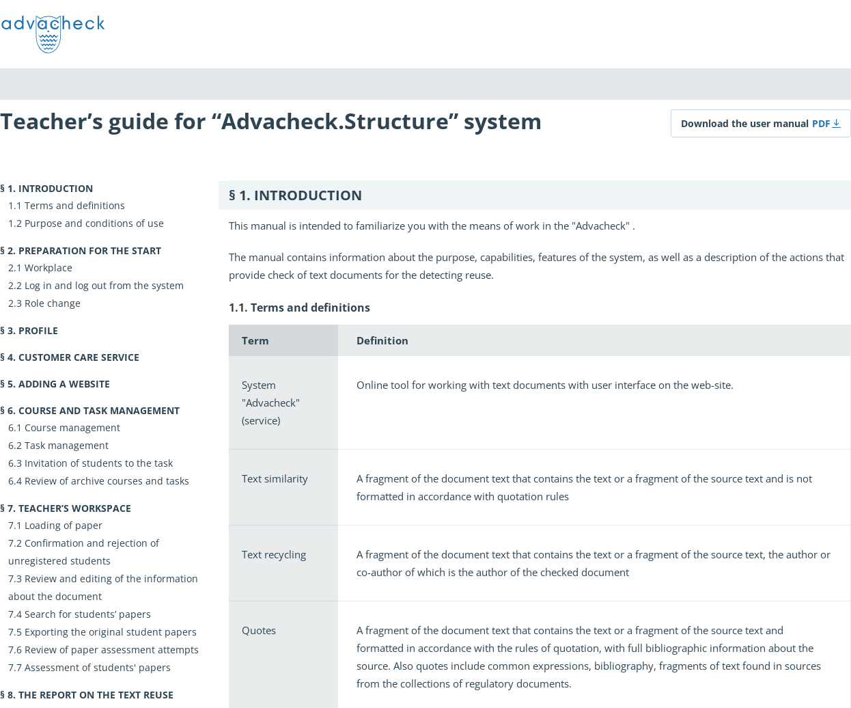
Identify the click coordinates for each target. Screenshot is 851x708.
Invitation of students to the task (99, 463)
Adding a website (64, 383)
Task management (67, 445)
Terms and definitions (75, 205)
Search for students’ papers (88, 614)
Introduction (55, 188)
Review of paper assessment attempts (112, 649)
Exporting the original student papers (111, 631)
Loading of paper (63, 525)
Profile (38, 330)
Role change (53, 303)
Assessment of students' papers (98, 667)
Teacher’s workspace (74, 508)
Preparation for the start (89, 250)
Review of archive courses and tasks (107, 480)
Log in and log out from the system (104, 285)
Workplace (48, 267)
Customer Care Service (78, 357)
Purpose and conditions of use (94, 223)
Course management (72, 427)
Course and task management (99, 410)
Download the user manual (745, 123)
